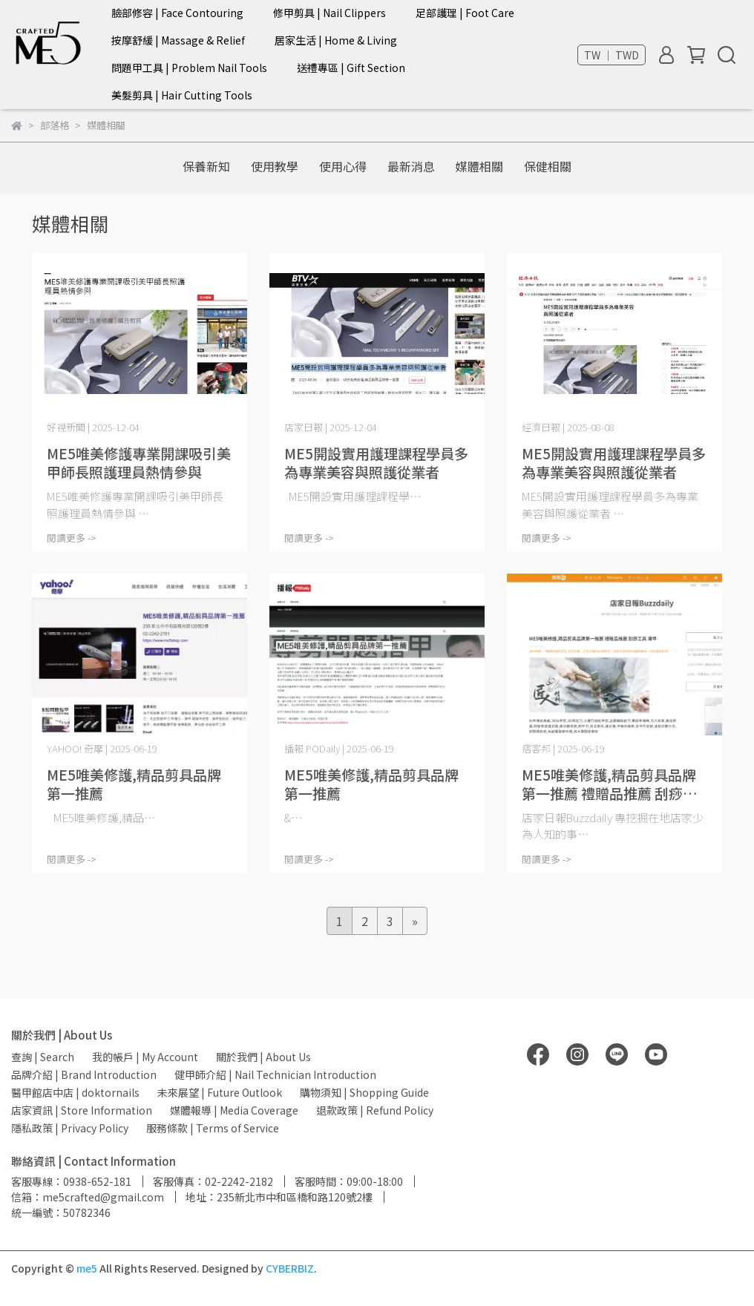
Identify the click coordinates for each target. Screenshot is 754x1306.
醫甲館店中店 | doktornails (75, 1092)
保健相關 (547, 166)
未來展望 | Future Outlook (219, 1092)
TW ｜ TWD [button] (611, 55)
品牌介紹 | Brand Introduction (84, 1074)
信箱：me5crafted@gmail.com (87, 1196)
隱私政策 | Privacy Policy (69, 1127)
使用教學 (274, 166)
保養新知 (206, 166)
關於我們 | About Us (263, 1056)
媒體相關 (479, 166)
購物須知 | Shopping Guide (364, 1092)
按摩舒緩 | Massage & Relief (178, 40)
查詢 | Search (42, 1056)
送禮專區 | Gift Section (351, 67)
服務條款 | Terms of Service (212, 1127)
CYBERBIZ (290, 1268)
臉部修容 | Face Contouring (177, 12)
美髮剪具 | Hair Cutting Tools (181, 95)
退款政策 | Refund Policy (374, 1110)
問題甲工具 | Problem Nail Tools (189, 67)
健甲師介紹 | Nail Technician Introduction (275, 1074)
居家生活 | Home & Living (336, 40)
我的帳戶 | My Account (145, 1056)
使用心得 (343, 166)
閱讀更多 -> (71, 538)
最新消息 (411, 166)
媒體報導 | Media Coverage (234, 1110)
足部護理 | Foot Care (465, 12)
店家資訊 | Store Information (81, 1110)
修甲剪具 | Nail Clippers (329, 12)
